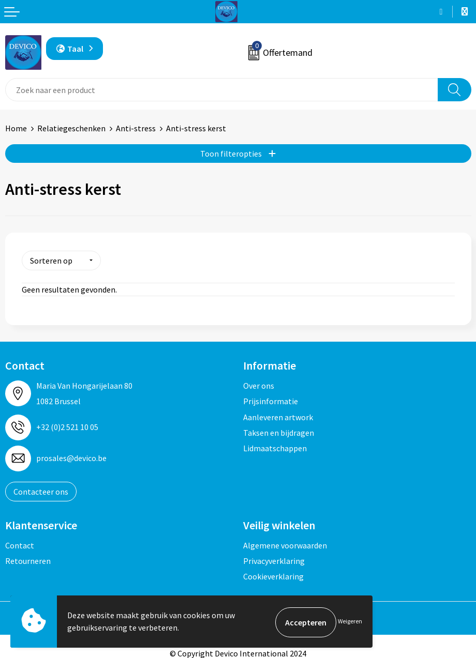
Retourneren (28, 559)
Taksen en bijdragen (278, 431)
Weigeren (350, 622)
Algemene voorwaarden (285, 544)
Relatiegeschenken (71, 128)
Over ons (258, 384)
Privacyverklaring (274, 559)
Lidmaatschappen (275, 447)
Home (16, 128)
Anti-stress (136, 128)
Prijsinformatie (270, 399)
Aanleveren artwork (278, 415)
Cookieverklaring (273, 575)
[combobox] (221, 89)
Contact (19, 544)
